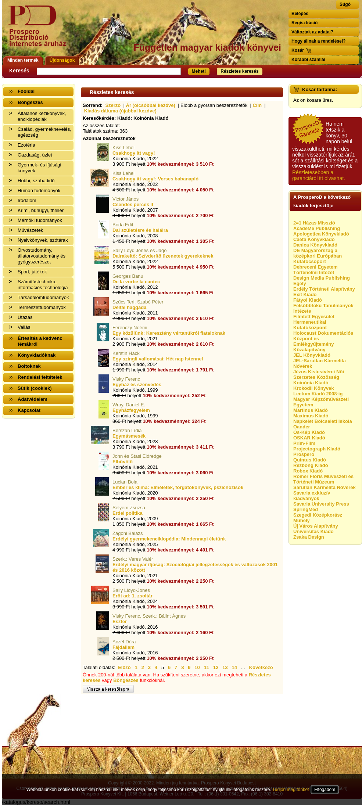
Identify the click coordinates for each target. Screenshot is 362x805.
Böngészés (126, 680)
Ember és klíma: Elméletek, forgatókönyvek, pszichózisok (177, 487)
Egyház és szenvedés (136, 384)
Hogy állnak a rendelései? (318, 41)
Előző (124, 667)
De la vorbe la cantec (136, 281)
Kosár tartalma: (319, 89)
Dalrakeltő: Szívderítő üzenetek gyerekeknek (163, 256)
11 (206, 667)
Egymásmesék (129, 436)
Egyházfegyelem (131, 410)
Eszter (119, 621)
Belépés (299, 13)
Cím (257, 105)
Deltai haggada (129, 307)
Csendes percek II (132, 204)
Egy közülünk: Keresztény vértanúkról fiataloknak (168, 333)
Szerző (113, 105)
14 (234, 667)
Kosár (297, 50)
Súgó (345, 4)
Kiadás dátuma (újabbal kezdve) (120, 111)
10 (197, 667)
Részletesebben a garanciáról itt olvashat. (318, 175)
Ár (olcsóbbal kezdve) (150, 105)
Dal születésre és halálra (140, 230)
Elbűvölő (122, 461)
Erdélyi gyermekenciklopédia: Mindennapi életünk (169, 539)
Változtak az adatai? (312, 32)
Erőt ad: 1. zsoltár (132, 596)
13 (224, 667)
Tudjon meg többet (290, 789)
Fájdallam (123, 647)
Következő (261, 667)
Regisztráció (304, 22)
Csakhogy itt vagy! (133, 153)
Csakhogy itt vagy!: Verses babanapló (155, 179)
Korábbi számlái (308, 59)
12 (215, 667)
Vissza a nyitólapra (39, 30)
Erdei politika (127, 513)
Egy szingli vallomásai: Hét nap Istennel (157, 359)
